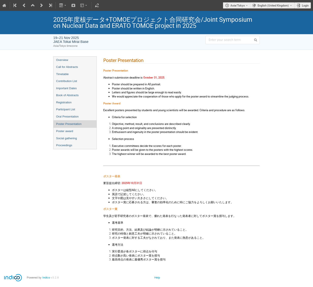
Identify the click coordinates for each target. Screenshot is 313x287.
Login (305, 5)
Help (157, 277)
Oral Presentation (67, 116)
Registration (64, 102)
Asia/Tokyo (237, 5)
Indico (46, 277)
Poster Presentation (69, 124)
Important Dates (66, 88)
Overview (62, 60)
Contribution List (66, 81)
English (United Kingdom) (273, 5)
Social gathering (66, 138)
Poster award (64, 131)
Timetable (62, 74)
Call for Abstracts (67, 67)
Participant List (65, 109)
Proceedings (64, 145)
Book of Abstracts (67, 95)
